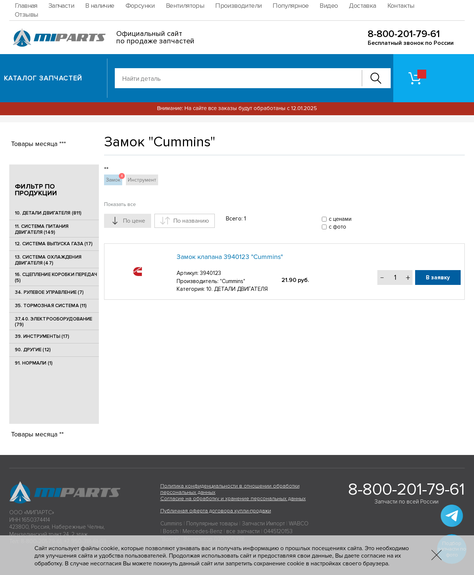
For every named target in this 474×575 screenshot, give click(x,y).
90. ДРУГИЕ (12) (33, 350)
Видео (329, 5)
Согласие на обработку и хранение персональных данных (233, 498)
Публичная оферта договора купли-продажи (215, 511)
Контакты (400, 5)
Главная (26, 5)
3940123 (210, 273)
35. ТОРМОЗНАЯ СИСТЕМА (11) (51, 306)
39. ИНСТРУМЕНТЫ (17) (42, 336)
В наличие (99, 5)
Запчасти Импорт (263, 523)
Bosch (170, 531)
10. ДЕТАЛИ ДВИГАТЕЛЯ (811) (48, 213)
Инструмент (142, 180)
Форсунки (140, 5)
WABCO (298, 523)
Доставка (362, 5)
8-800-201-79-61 (404, 34)
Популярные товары (212, 523)
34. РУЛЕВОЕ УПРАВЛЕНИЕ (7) (49, 292)
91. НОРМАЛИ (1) (34, 363)
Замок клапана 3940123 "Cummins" (230, 257)
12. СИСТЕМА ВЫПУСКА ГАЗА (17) (54, 244)
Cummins (171, 523)
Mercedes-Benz (202, 531)
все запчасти (243, 531)
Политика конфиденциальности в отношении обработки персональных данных (230, 489)
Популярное (290, 5)
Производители (238, 5)
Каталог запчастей (43, 78)
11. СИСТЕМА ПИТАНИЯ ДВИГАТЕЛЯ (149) (42, 229)
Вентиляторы (185, 5)
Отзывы (26, 14)
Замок (114, 179)
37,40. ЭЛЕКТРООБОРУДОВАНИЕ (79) (53, 322)
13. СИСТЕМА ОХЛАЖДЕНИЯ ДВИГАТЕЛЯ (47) (48, 260)
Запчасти (61, 5)
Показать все (120, 204)
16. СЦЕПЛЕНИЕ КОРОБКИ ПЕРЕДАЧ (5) (56, 277)
